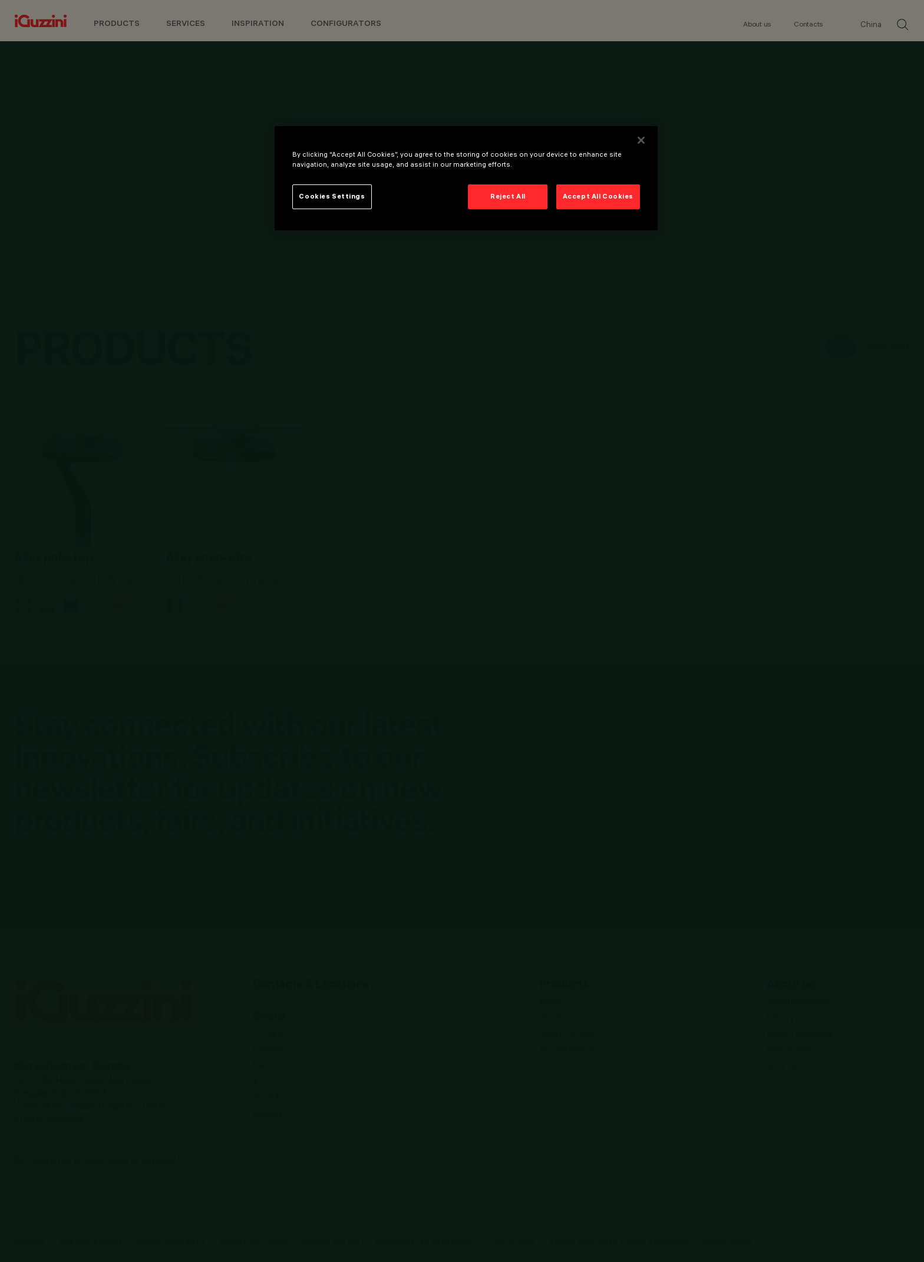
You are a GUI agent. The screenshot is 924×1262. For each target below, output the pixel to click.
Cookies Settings (332, 196)
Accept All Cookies (598, 196)
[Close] (641, 140)
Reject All (508, 196)
